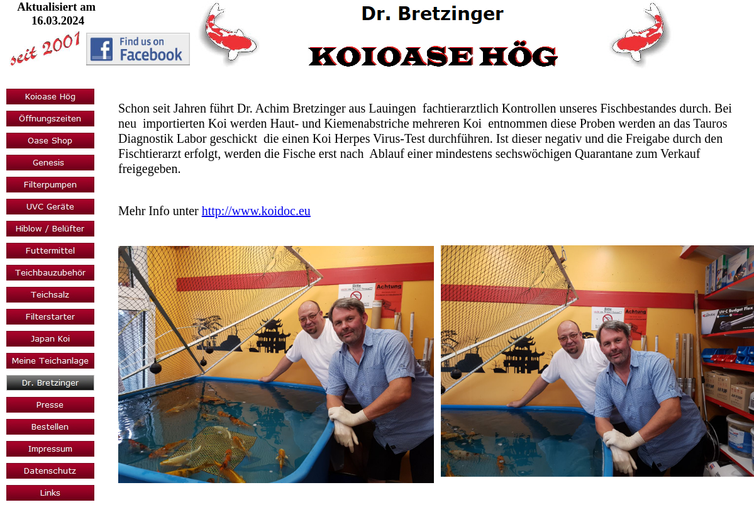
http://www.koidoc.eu (256, 211)
